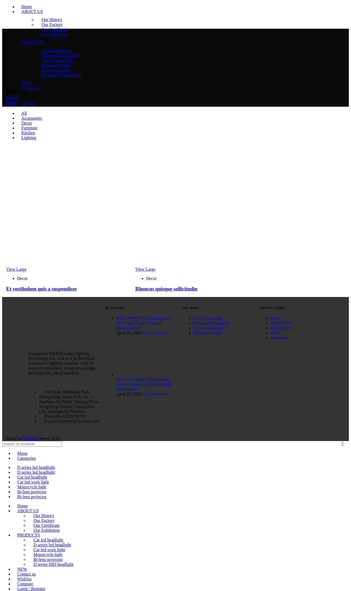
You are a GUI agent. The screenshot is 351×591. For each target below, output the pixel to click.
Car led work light (49, 549)
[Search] (32, 444)
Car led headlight (48, 540)
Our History (44, 515)
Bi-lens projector (48, 559)
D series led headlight (52, 545)
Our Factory (44, 520)
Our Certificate (46, 525)
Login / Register (31, 588)
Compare (25, 584)
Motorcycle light (48, 554)
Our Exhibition (46, 530)
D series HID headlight (53, 564)
